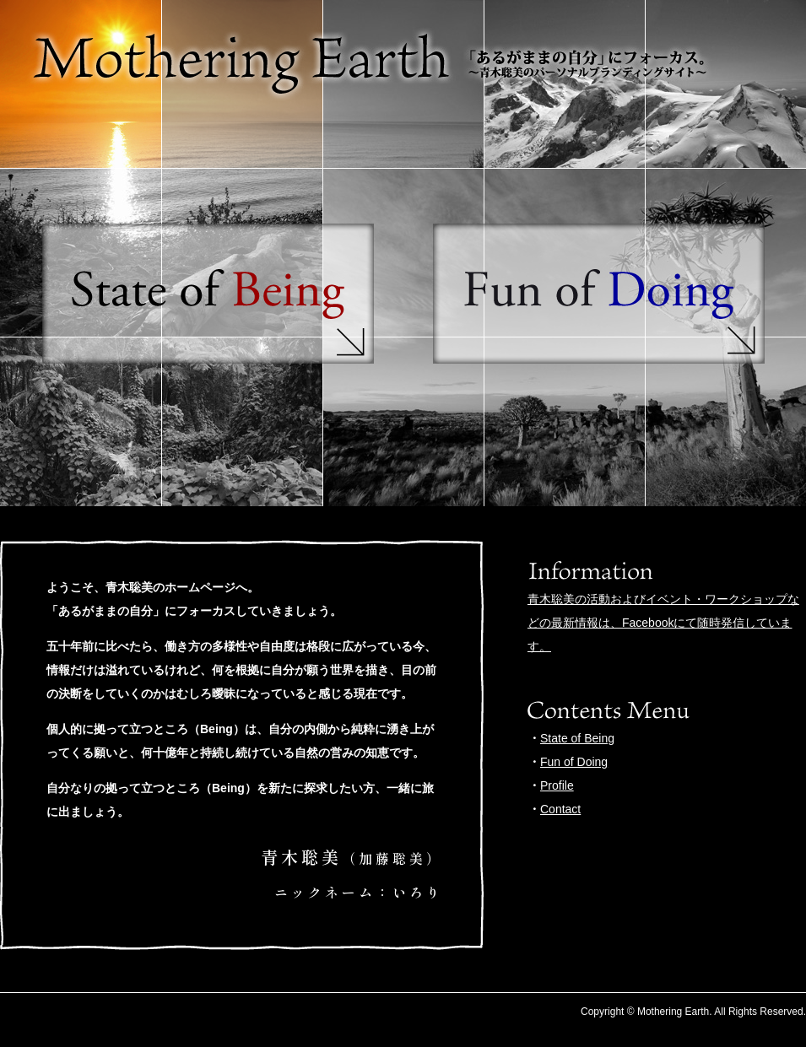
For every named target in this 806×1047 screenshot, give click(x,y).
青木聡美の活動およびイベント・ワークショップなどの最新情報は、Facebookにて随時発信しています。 (663, 622)
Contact (560, 809)
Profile (557, 785)
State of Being (577, 738)
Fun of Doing (574, 762)
